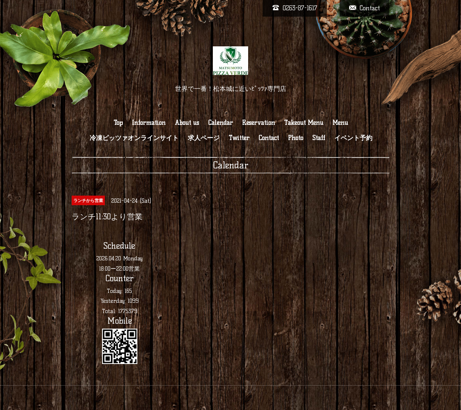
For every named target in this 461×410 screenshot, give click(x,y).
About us (187, 123)
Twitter (239, 138)
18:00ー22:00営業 (119, 268)
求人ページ (204, 138)
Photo (295, 138)
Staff (318, 138)
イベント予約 (353, 138)
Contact (269, 138)
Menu (340, 123)
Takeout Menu (303, 123)
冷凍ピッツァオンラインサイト (134, 138)
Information (149, 123)
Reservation (258, 123)
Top (118, 123)
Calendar (220, 123)
